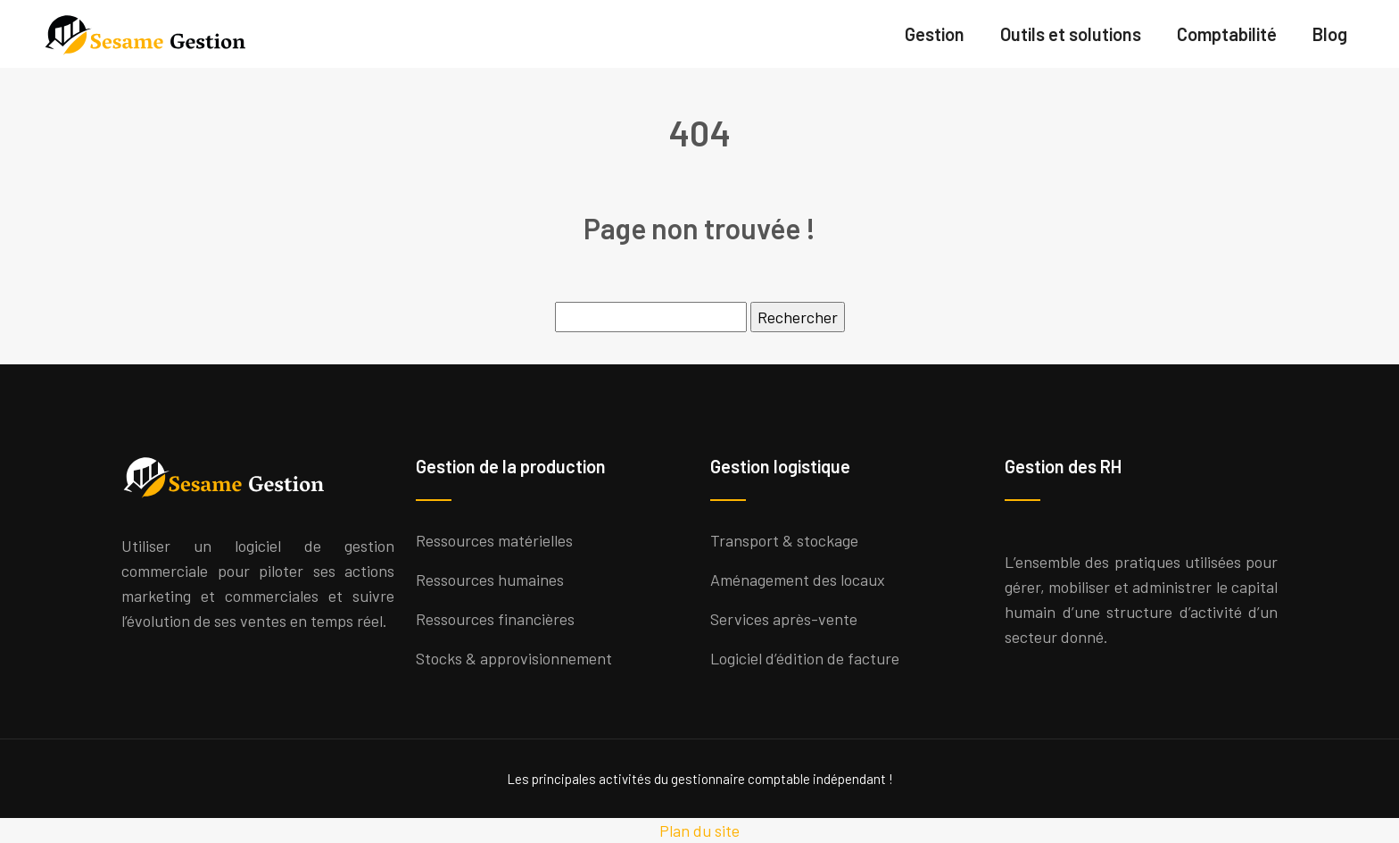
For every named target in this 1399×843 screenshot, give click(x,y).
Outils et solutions (1070, 34)
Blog (1329, 34)
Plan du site (699, 830)
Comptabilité (1227, 34)
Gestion (934, 34)
